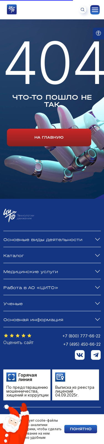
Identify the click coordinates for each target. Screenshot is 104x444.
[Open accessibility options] (98, 33)
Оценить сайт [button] (18, 342)
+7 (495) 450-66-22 (82, 344)
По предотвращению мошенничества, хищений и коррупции (27, 391)
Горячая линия (27, 377)
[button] (18, 336)
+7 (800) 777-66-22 (81, 336)
